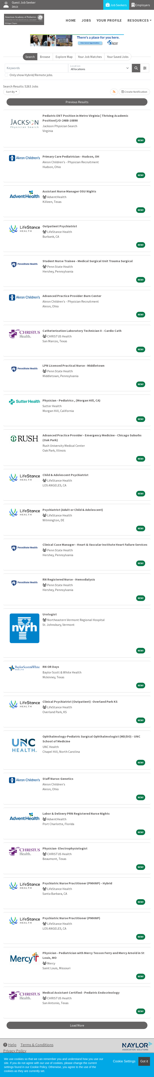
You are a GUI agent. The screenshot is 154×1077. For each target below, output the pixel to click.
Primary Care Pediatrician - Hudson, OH (71, 156)
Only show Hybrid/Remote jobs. (31, 75)
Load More (77, 1025)
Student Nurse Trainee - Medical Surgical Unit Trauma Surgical (88, 261)
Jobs (86, 20)
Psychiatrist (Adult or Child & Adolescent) (73, 510)
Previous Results (77, 102)
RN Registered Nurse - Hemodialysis (69, 579)
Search (30, 57)
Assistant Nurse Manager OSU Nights (69, 191)
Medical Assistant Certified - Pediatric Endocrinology (81, 992)
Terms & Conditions (36, 1044)
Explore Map (64, 57)
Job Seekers (116, 4)
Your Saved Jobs (118, 57)
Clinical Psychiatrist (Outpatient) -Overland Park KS (80, 702)
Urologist (50, 614)
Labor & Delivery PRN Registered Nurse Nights (76, 813)
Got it (144, 1061)
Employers (141, 4)
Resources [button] (138, 20)
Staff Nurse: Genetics (58, 779)
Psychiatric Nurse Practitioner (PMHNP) (71, 918)
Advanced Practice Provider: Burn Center (72, 296)
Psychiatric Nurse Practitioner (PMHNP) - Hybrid (77, 883)
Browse (45, 57)
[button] (144, 68)
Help (9, 1044)
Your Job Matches (90, 57)
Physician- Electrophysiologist (65, 848)
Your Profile (109, 20)
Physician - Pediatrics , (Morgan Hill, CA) (71, 400)
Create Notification (134, 92)
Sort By (10, 92)
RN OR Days (51, 667)
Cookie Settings (124, 1061)
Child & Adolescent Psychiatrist (65, 475)
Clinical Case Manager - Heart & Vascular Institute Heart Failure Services (95, 545)
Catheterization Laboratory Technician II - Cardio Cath (82, 331)
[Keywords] (36, 68)
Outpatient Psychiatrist (60, 226)
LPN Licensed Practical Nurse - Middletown (73, 365)
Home (71, 20)
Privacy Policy (14, 1050)
